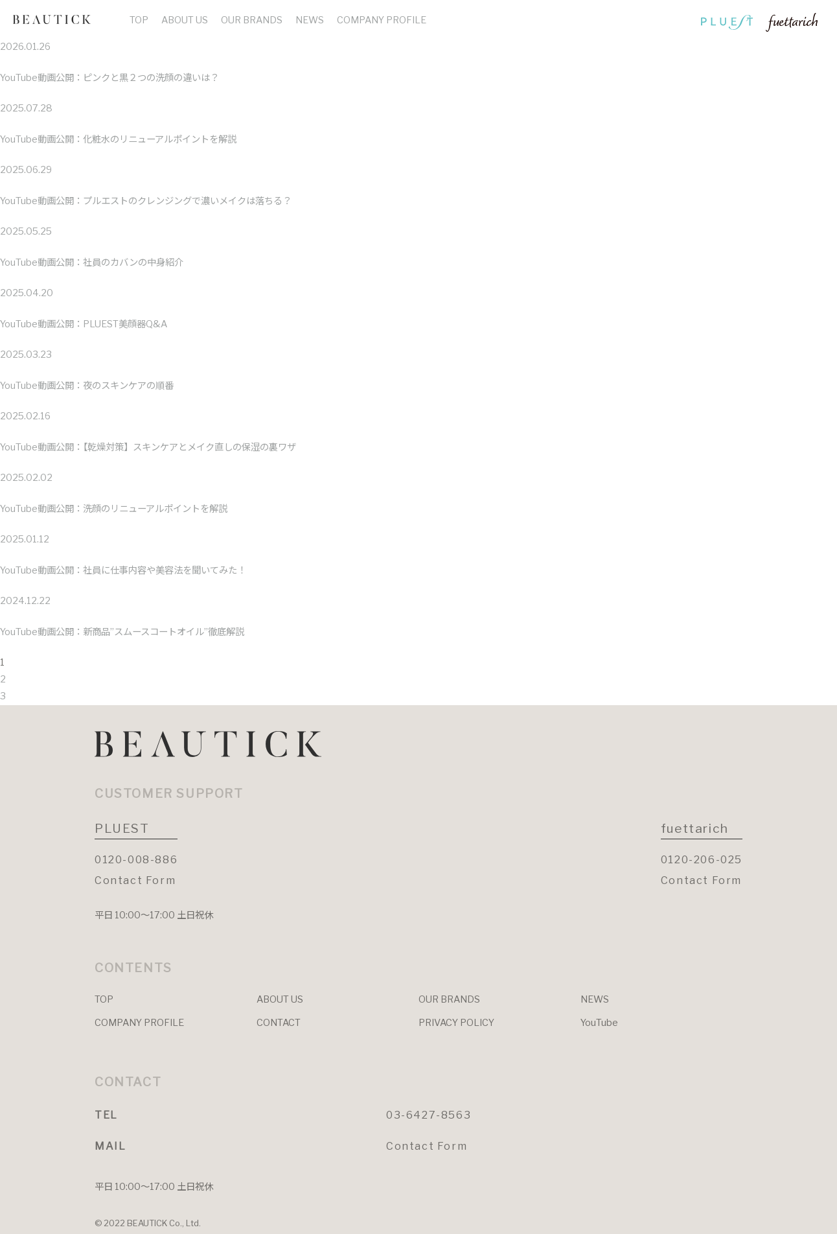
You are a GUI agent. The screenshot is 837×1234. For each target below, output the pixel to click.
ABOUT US (184, 20)
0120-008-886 (136, 860)
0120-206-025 (701, 860)
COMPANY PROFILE (381, 20)
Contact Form (135, 880)
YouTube (599, 1023)
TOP (139, 20)
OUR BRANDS (251, 20)
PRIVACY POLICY (456, 1023)
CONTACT (279, 1023)
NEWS (309, 20)
